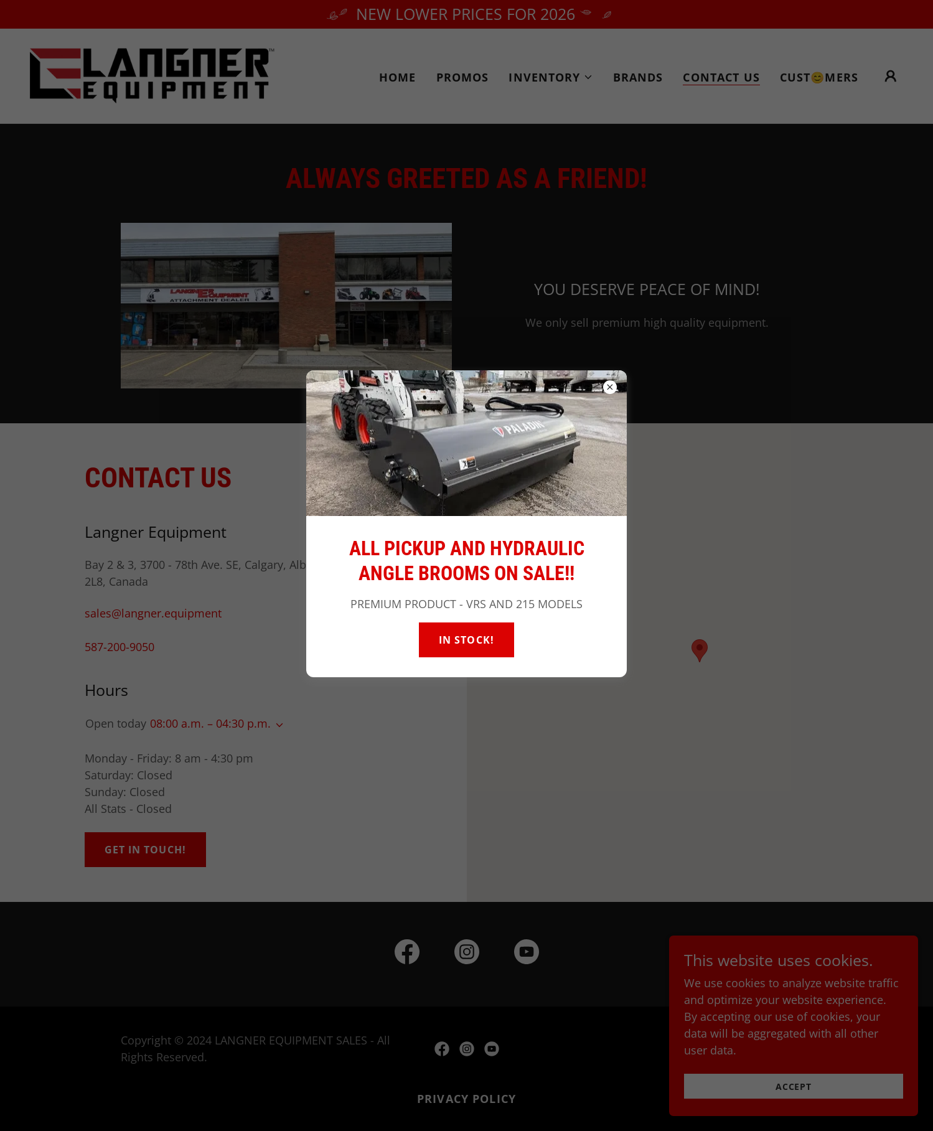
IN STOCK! (466, 640)
